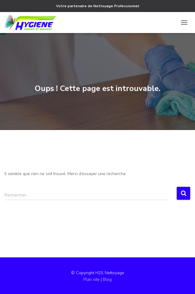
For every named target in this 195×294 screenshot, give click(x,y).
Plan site (92, 279)
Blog (107, 279)
